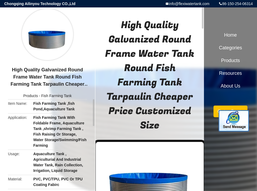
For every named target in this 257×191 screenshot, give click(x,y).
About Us (230, 86)
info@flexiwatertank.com (189, 4)
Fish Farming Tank (56, 96)
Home (230, 35)
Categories (230, 47)
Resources (230, 73)
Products (30, 96)
